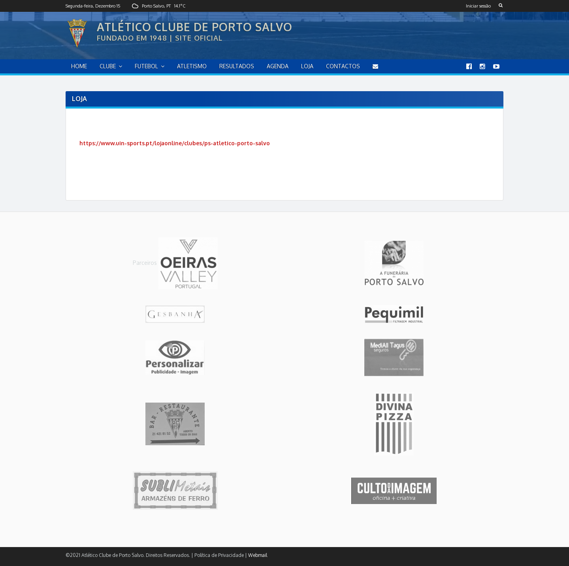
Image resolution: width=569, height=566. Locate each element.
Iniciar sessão (478, 6)
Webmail (257, 555)
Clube (108, 66)
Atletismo (192, 66)
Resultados (236, 66)
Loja (307, 66)
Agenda (277, 66)
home (79, 66)
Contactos (343, 66)
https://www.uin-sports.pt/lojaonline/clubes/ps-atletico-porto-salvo (174, 143)
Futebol (146, 66)
